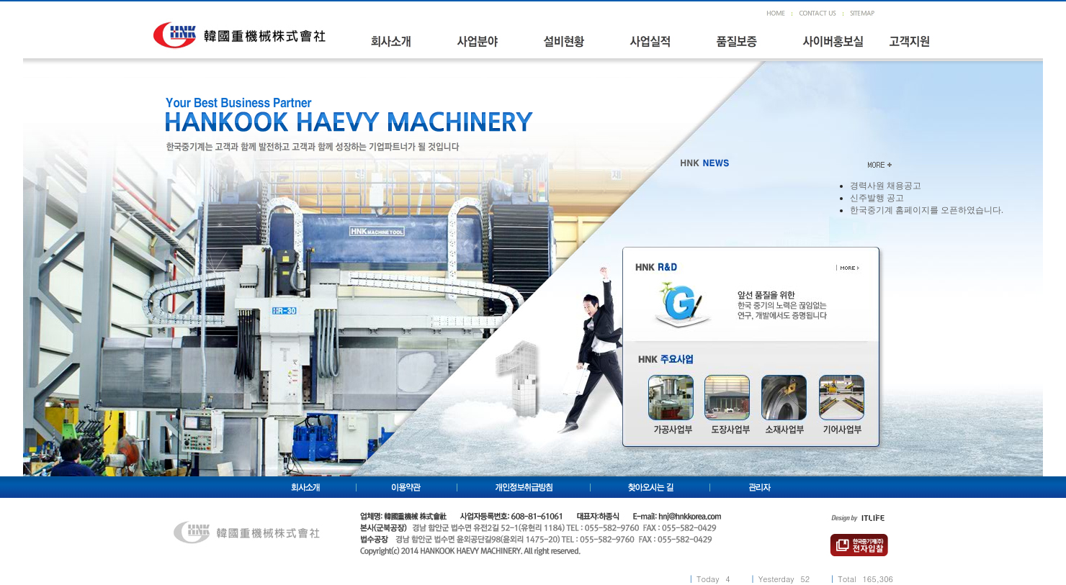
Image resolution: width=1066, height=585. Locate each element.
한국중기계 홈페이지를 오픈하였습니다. (926, 210)
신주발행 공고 (877, 198)
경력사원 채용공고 (885, 186)
